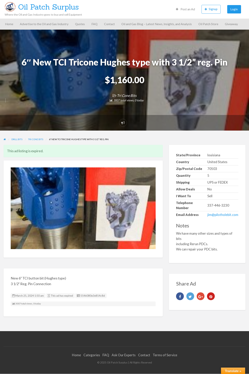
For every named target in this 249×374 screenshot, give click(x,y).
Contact (109, 24)
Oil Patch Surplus (48, 6)
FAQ (94, 24)
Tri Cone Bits (127, 95)
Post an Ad (185, 9)
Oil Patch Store (208, 24)
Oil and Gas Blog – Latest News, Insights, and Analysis (156, 24)
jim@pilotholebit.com (222, 215)
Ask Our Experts (124, 355)
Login (234, 9)
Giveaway (231, 24)
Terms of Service (165, 355)
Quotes (80, 24)
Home (9, 24)
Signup (211, 9)
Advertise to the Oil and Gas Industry (44, 24)
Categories (91, 355)
